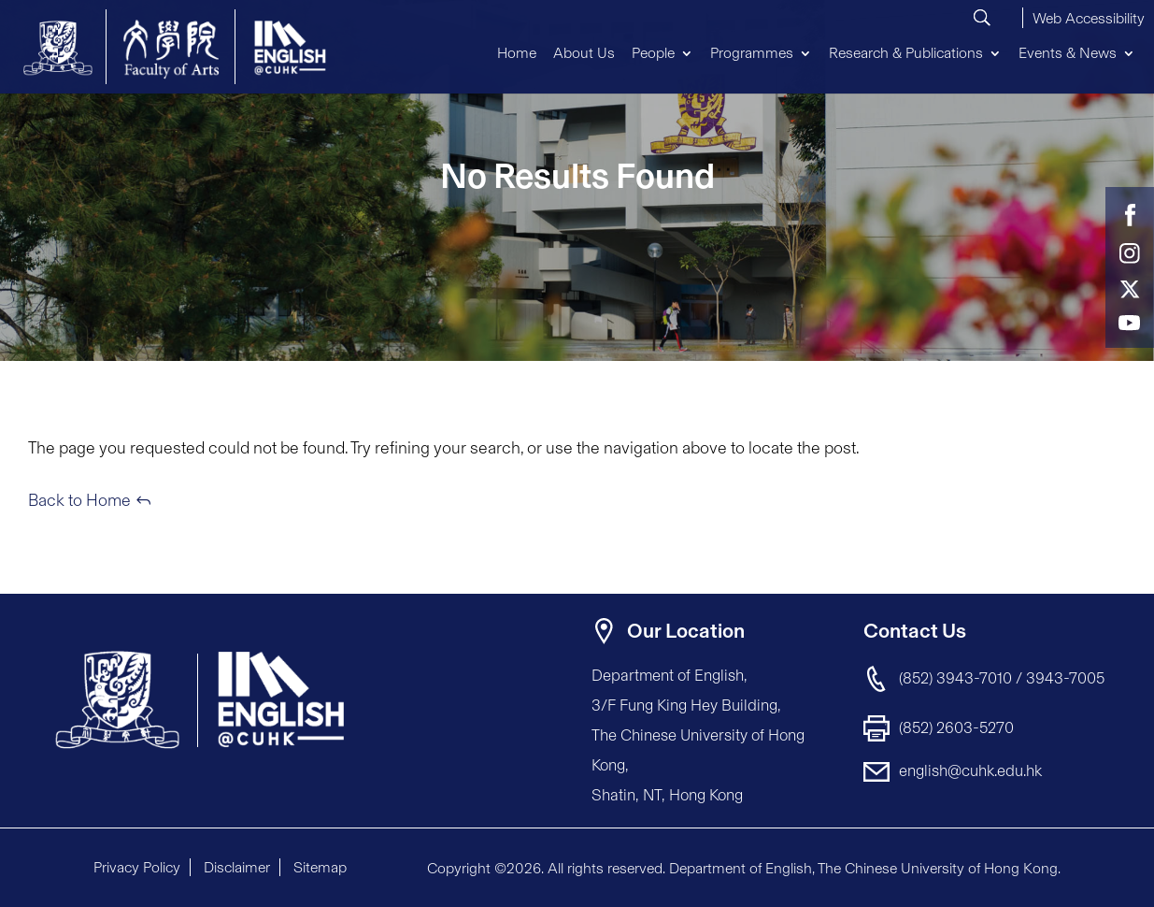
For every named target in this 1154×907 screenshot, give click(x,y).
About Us (584, 53)
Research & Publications (906, 53)
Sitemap (320, 867)
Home (516, 53)
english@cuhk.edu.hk (970, 770)
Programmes (751, 53)
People (653, 53)
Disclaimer (237, 867)
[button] (1088, 16)
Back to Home (79, 500)
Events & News (1068, 53)
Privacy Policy (136, 867)
